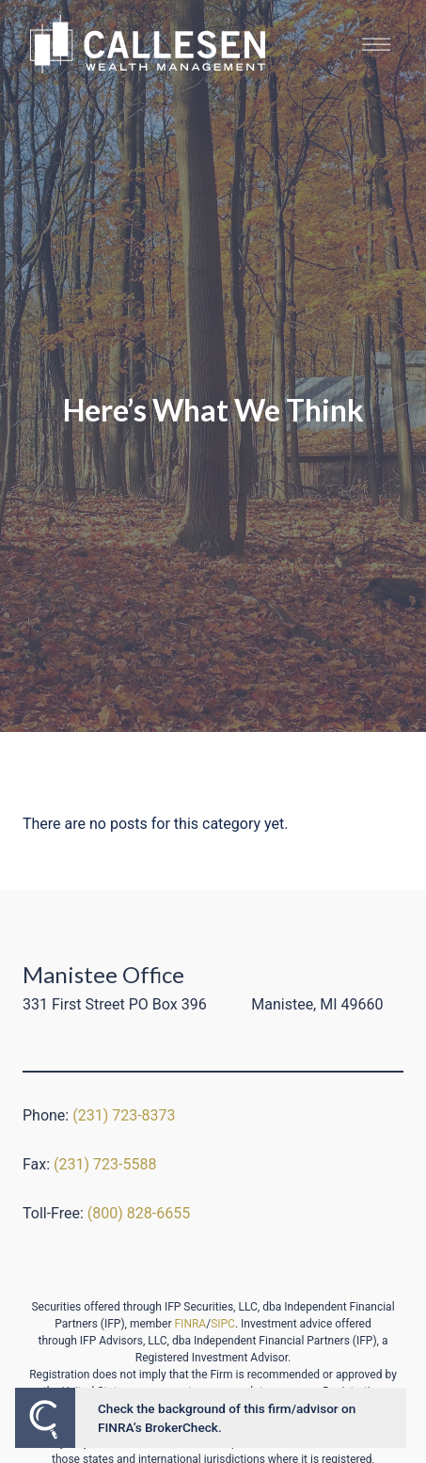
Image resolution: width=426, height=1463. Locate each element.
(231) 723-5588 (105, 1164)
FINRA (190, 1323)
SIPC (223, 1323)
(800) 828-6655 (138, 1213)
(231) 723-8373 (123, 1115)
